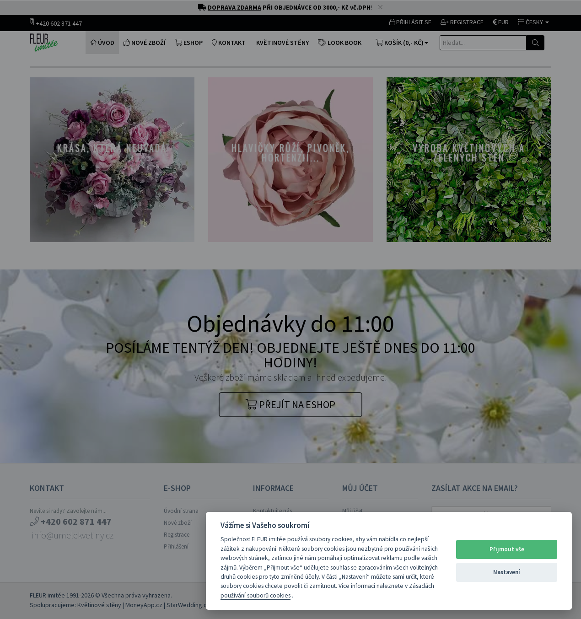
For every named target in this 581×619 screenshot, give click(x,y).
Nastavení (506, 572)
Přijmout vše (507, 549)
